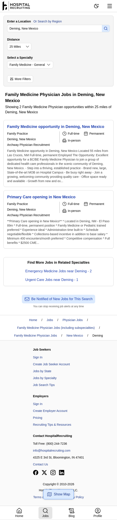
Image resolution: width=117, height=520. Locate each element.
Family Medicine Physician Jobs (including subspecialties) (56, 327)
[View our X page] (44, 472)
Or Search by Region (48, 21)
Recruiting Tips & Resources (52, 424)
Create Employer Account (50, 411)
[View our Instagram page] (53, 472)
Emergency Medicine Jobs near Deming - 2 (58, 271)
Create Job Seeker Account (51, 364)
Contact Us (40, 464)
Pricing (37, 417)
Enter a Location (19, 21)
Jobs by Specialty (45, 378)
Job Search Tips (44, 385)
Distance (13, 39)
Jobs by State (42, 371)
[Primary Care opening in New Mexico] (58, 219)
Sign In (38, 357)
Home (33, 320)
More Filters (20, 79)
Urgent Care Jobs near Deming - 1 (51, 280)
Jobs (50, 320)
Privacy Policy (74, 497)
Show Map (58, 494)
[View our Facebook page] (35, 472)
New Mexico (74, 335)
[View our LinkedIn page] (61, 472)
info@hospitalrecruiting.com (52, 450)
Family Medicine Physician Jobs (35, 335)
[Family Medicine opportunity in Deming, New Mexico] (58, 153)
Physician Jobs (73, 320)
